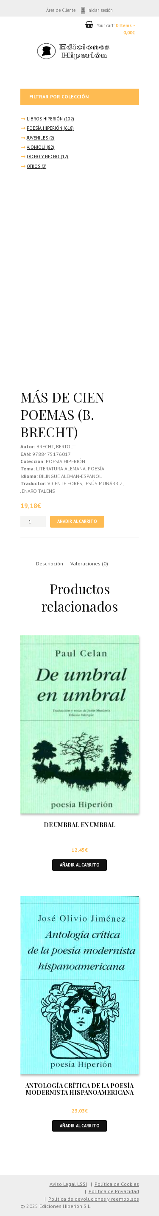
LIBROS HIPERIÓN (45, 119)
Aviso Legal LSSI (68, 1184)
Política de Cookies (117, 1184)
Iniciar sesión (100, 10)
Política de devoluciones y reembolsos (93, 1199)
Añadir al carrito (77, 521)
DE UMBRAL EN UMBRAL (79, 825)
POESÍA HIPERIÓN (44, 128)
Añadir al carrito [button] (80, 865)
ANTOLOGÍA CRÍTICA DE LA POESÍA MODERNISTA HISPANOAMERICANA (79, 1089)
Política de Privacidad (114, 1191)
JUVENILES (37, 138)
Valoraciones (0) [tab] (89, 563)
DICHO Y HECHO (43, 156)
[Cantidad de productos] (33, 521)
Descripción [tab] (49, 563)
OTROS (33, 166)
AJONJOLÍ (36, 147)
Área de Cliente (60, 10)
